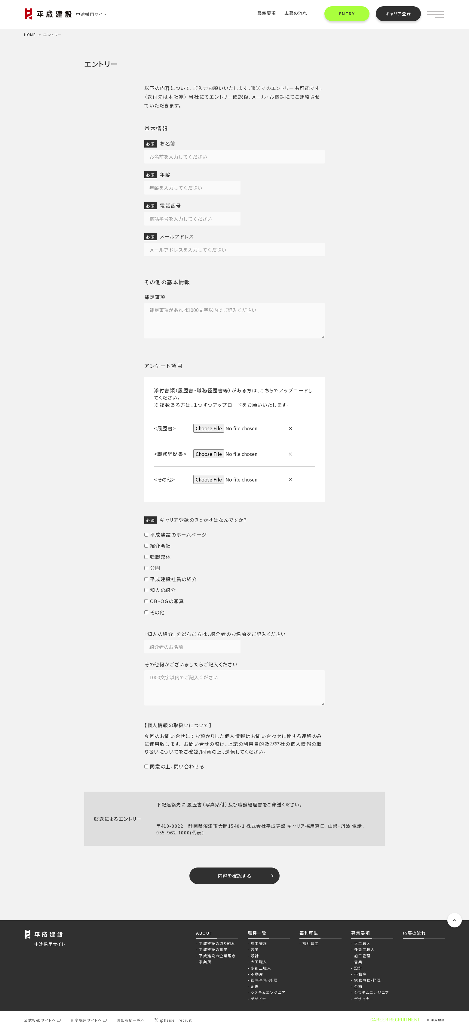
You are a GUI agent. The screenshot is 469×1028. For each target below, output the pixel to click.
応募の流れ (296, 13)
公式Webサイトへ (40, 1020)
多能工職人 (261, 967)
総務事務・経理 (264, 980)
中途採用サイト (65, 14)
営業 (255, 949)
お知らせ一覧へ (131, 1020)
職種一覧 (257, 933)
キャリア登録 (398, 14)
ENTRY (347, 14)
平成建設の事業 (213, 949)
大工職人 (259, 961)
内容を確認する (234, 875)
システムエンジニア (268, 992)
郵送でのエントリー (272, 88)
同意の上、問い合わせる (174, 766)
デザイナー (260, 998)
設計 (255, 955)
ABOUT (204, 933)
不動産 (257, 974)
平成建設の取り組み (217, 943)
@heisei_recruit (173, 1020)
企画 (255, 986)
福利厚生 (308, 933)
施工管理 (259, 943)
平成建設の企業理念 (217, 955)
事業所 (205, 961)
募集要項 (266, 13)
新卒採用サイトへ (86, 1020)
